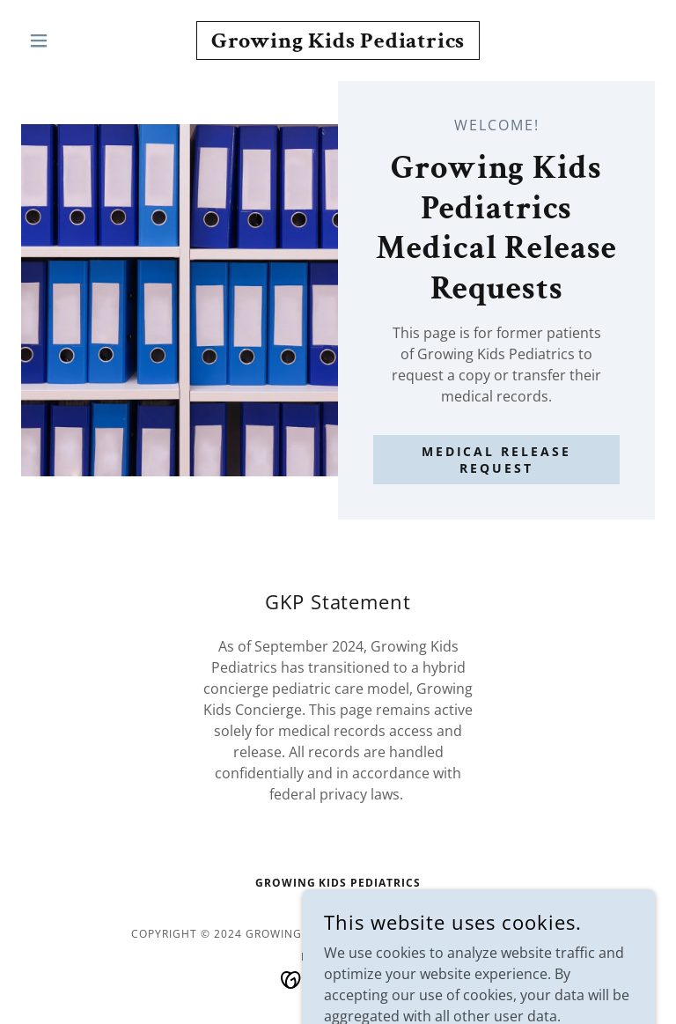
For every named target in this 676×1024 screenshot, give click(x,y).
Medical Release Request (497, 459)
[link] (338, 42)
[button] (68, 40)
